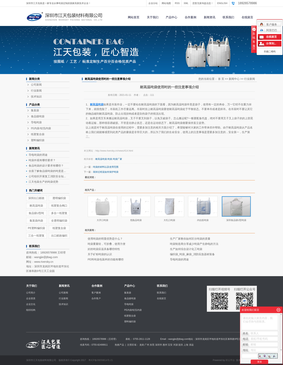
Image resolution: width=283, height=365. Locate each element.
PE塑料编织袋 (36, 228)
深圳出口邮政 (36, 198)
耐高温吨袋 (36, 205)
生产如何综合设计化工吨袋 (186, 249)
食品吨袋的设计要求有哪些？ (46, 165)
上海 (186, 344)
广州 (147, 344)
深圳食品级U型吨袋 (236, 220)
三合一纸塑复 (36, 235)
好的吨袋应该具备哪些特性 (104, 249)
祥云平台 (230, 360)
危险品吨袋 (136, 220)
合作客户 (96, 298)
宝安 (170, 344)
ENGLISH (222, 3)
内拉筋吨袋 (203, 220)
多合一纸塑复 (59, 213)
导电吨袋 (36, 122)
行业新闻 (36, 90)
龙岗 (141, 344)
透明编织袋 (59, 198)
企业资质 (30, 298)
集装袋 (35, 110)
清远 (191, 344)
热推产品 (119, 344)
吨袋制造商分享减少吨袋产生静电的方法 (194, 243)
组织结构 (30, 310)
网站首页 (133, 17)
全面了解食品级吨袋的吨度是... (47, 170)
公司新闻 (36, 84)
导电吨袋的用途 (38, 154)
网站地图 (166, 3)
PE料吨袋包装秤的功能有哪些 (106, 259)
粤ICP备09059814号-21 (100, 360)
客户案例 (96, 292)
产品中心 (171, 17)
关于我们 (152, 17)
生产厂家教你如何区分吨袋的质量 (190, 238)
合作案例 (190, 17)
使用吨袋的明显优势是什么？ (105, 238)
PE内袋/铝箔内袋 (41, 128)
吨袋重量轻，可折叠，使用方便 (106, 243)
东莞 (152, 344)
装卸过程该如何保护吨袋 (105, 172)
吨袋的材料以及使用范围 (105, 167)
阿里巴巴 (268, 30)
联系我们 (228, 17)
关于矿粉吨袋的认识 (100, 254)
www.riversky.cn (43, 261)
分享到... (271, 43)
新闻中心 (234, 78)
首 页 (221, 78)
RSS (177, 3)
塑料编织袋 (37, 140)
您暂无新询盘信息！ (202, 3)
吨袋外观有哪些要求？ (42, 160)
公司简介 (30, 292)
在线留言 (247, 17)
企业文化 (30, 304)
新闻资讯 (209, 17)
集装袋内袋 (36, 220)
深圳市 (158, 344)
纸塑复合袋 (37, 134)
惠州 (165, 344)
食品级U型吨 (36, 213)
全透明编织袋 (59, 220)
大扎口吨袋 (169, 220)
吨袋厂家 (117, 159)
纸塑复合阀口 (59, 205)
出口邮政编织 (59, 235)
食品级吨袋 (37, 116)
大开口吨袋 (102, 220)
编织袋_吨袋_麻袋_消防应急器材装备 (192, 254)
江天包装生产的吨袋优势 (43, 181)
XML (186, 3)
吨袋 (109, 159)
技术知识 (36, 96)
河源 (175, 344)
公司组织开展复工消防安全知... (47, 176)
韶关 (180, 344)
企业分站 (153, 3)
